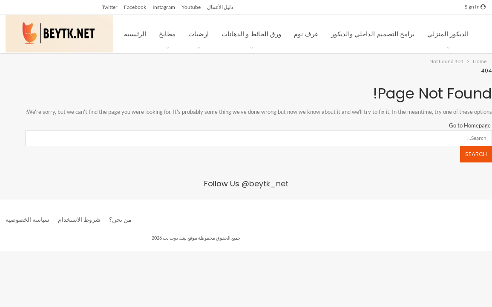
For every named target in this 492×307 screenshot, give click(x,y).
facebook (135, 7)
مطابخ (167, 33)
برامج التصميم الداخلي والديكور (372, 33)
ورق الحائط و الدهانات (251, 33)
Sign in (475, 6)
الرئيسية (135, 33)
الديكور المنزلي (448, 33)
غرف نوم (306, 33)
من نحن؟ (120, 219)
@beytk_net (265, 183)
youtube (191, 7)
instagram (163, 7)
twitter (110, 7)
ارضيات (198, 33)
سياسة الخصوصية (27, 219)
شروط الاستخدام (79, 219)
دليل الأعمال (220, 7)
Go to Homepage (470, 125)
